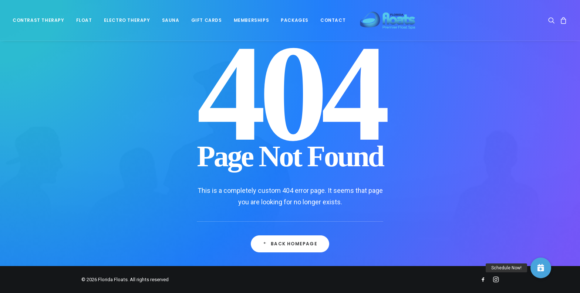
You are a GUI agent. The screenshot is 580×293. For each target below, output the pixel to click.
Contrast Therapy (38, 22)
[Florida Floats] (384, 22)
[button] (552, 22)
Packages (294, 22)
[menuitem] (41, 22)
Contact (332, 22)
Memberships (251, 22)
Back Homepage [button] (290, 244)
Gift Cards (206, 22)
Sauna (170, 22)
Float (84, 22)
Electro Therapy (127, 22)
